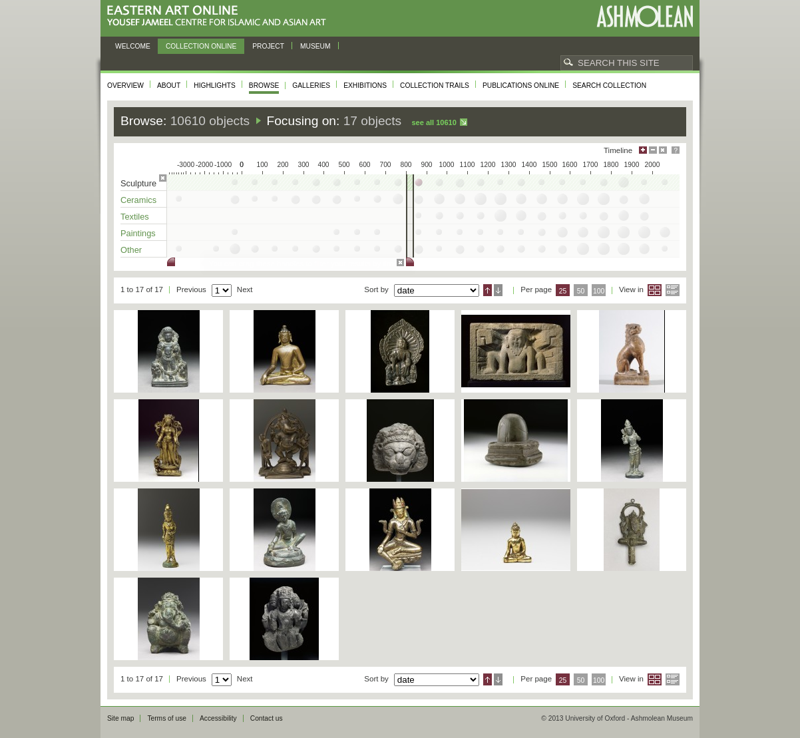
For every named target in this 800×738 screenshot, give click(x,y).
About (168, 85)
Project (268, 46)
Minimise (653, 150)
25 (563, 291)
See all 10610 (433, 122)
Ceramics (138, 200)
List (673, 290)
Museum (315, 46)
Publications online (521, 85)
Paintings (138, 233)
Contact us (266, 718)
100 (598, 291)
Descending (498, 290)
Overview (125, 85)
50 (581, 291)
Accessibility (218, 718)
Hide (663, 150)
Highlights (215, 85)
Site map (120, 718)
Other (131, 250)
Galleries (311, 85)
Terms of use (166, 718)
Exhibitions (365, 85)
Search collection (609, 85)
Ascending (487, 290)
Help (676, 150)
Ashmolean (644, 16)
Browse (264, 85)
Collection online (201, 46)
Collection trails (434, 85)
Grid (655, 290)
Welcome (132, 46)
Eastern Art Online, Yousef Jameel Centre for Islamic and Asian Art (220, 16)
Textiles (134, 217)
